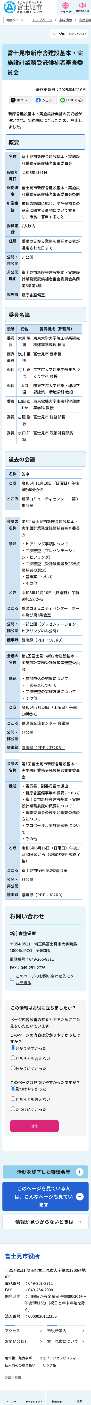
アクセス (12, 1330)
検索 (79, 1401)
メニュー (11, 1401)
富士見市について (62, 1341)
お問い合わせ (16, 1341)
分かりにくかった (30, 1068)
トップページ (42, 19)
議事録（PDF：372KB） (43, 747)
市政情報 (65, 19)
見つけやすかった (30, 1089)
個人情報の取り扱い (20, 1365)
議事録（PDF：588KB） (43, 640)
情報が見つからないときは (44, 1221)
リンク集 (49, 1365)
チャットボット (33, 1401)
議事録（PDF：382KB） (43, 895)
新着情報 (57, 1401)
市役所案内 (56, 1330)
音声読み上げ (82, 11)
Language (66, 11)
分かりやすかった (30, 1048)
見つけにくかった (30, 1109)
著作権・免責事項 (18, 1357)
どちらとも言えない (32, 1058)
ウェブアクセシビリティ (57, 1357)
